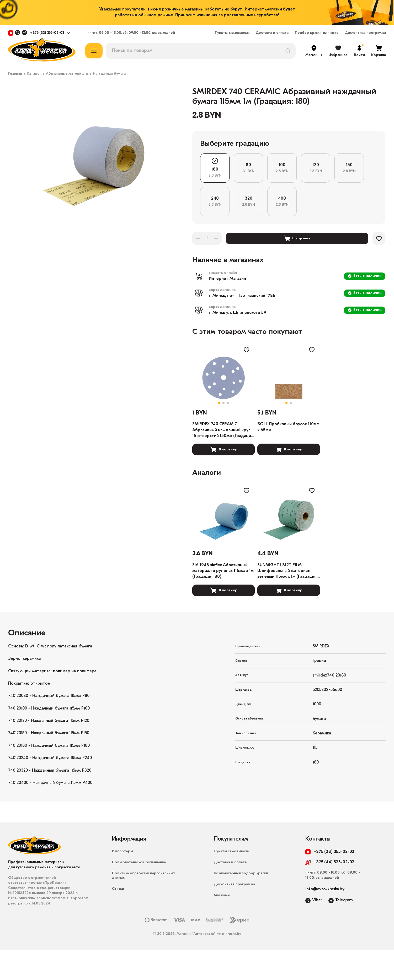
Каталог (34, 74)
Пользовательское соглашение (139, 867)
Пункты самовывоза (232, 33)
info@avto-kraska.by (324, 893)
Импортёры (122, 856)
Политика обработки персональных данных (143, 880)
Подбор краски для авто (317, 33)
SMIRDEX (321, 650)
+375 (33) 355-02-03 (47, 33)
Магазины (222, 900)
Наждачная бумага (109, 74)
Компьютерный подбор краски (241, 878)
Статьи (118, 893)
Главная (15, 74)
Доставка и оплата (272, 33)
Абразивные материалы (67, 74)
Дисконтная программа (365, 33)
